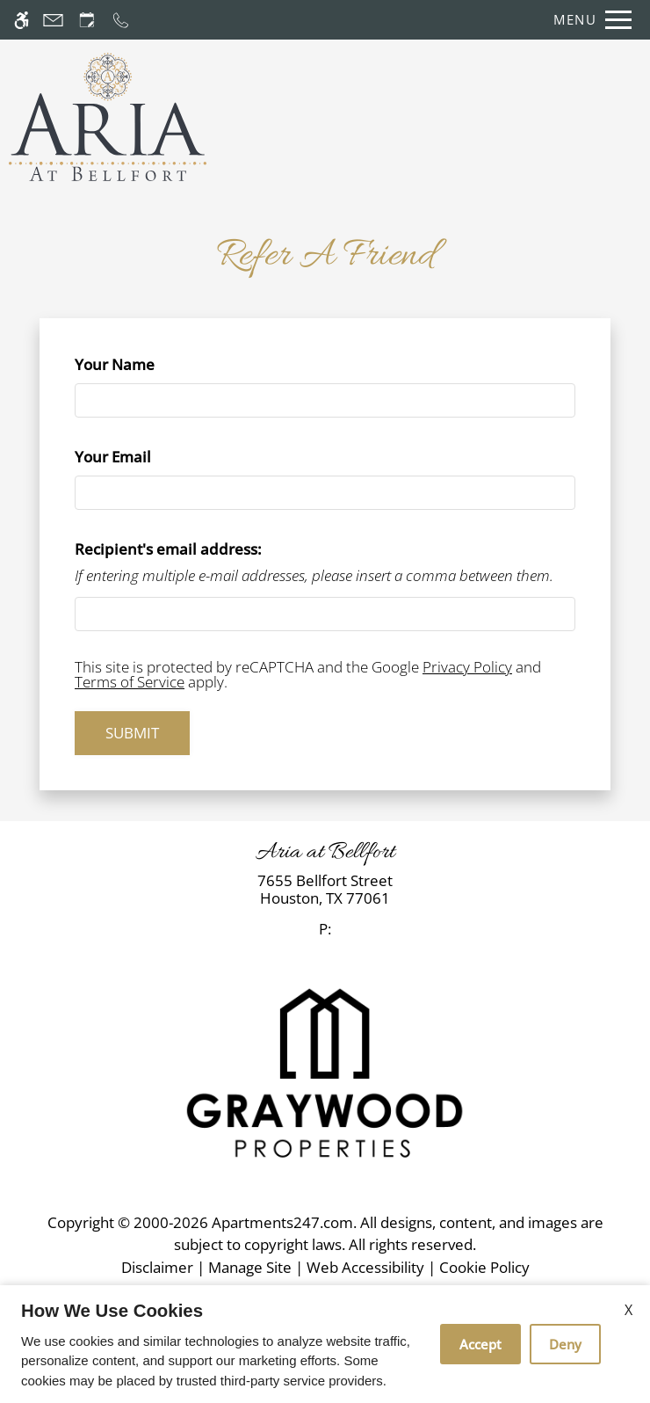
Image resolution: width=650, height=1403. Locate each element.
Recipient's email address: (168, 549)
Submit (132, 733)
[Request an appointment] (87, 19)
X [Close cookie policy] (628, 1309)
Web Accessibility (365, 1267)
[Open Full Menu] (588, 19)
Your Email (144, 457)
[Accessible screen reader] (21, 19)
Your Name (146, 364)
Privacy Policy (467, 667)
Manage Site (250, 1267)
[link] (325, 890)
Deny (565, 1344)
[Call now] (121, 19)
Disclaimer (157, 1267)
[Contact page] (53, 19)
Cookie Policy (484, 1267)
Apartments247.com (282, 1222)
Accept (480, 1344)
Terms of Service (129, 682)
